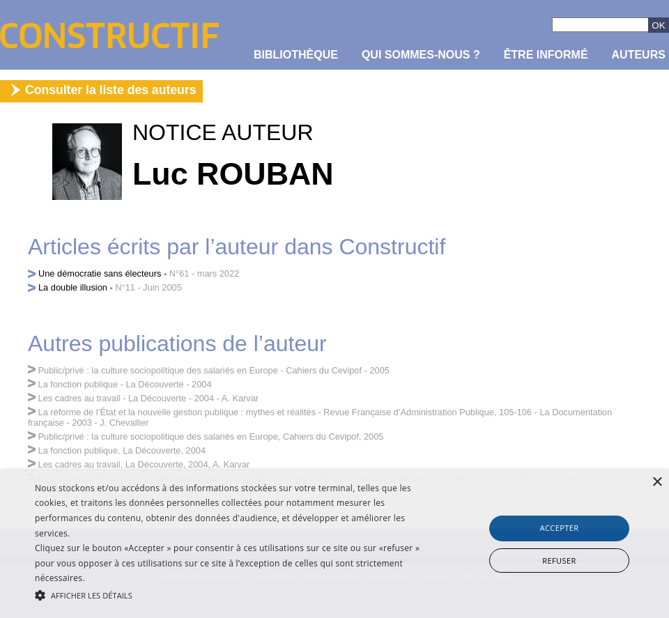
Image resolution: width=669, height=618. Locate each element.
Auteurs (639, 55)
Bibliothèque (296, 55)
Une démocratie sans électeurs (99, 273)
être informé (546, 55)
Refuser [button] (559, 560)
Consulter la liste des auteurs (110, 90)
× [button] (657, 482)
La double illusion (72, 287)
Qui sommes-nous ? (421, 55)
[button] (229, 594)
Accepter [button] (559, 528)
